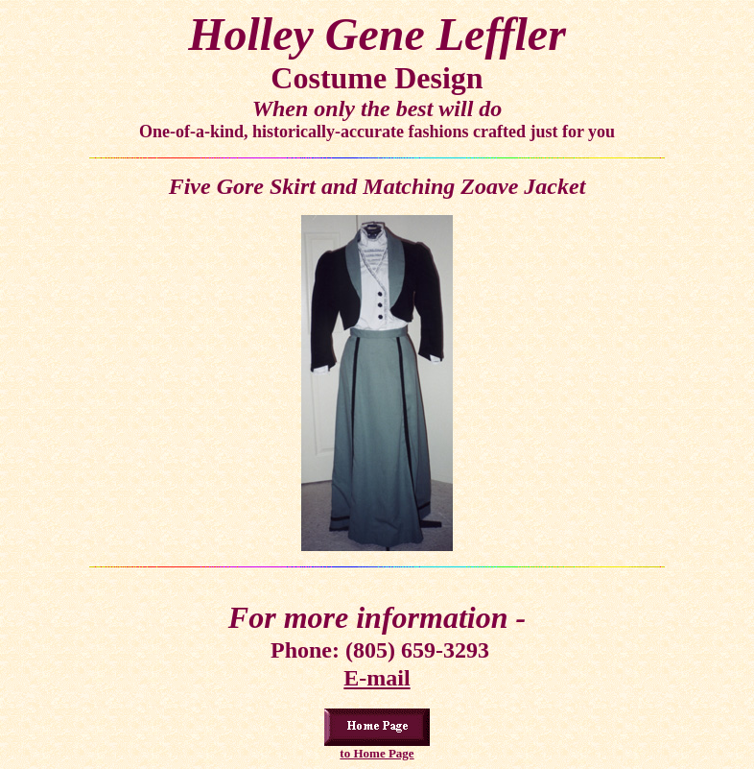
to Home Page (376, 753)
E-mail (376, 677)
